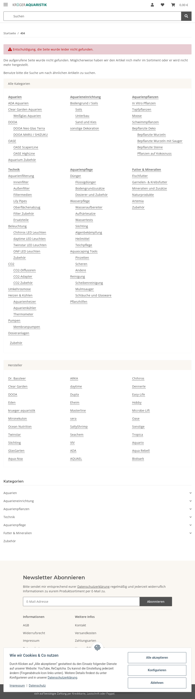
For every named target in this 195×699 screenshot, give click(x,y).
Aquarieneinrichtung (18, 501)
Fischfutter (140, 176)
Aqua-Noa (15, 459)
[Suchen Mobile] (92, 16)
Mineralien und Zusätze (149, 188)
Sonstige (138, 426)
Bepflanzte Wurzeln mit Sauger (159, 141)
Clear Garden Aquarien (25, 109)
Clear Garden (18, 386)
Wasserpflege (80, 201)
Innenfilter (21, 182)
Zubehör (19, 257)
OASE (12, 141)
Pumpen (14, 320)
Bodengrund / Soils (84, 103)
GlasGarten (16, 451)
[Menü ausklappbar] (5, 2)
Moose (137, 116)
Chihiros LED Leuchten (29, 232)
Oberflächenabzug (26, 207)
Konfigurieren (156, 670)
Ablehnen (156, 682)
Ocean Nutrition (20, 426)
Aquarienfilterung (21, 176)
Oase (136, 418)
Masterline (78, 410)
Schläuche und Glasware (93, 295)
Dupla (74, 394)
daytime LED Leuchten (29, 239)
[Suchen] (186, 16)
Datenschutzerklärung (63, 677)
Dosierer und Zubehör (91, 195)
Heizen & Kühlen (20, 295)
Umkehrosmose (19, 289)
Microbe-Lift (141, 410)
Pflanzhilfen (78, 302)
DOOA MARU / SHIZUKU (30, 135)
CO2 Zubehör (23, 283)
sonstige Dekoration (84, 128)
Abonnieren (155, 601)
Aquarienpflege (14, 525)
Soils (78, 109)
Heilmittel (82, 239)
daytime (76, 386)
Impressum (18, 685)
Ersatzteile (21, 220)
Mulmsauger (84, 289)
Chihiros (138, 378)
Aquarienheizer (24, 302)
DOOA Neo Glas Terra (29, 128)
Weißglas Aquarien (27, 116)
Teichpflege (83, 245)
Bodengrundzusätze (90, 188)
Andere (80, 270)
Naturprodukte (143, 195)
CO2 (11, 264)
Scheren (81, 264)
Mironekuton (17, 418)
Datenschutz (38, 685)
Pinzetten (82, 257)
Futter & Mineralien (17, 533)
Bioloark (138, 459)
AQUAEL (76, 459)
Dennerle (139, 386)
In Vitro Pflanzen (144, 103)
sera (73, 418)
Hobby (136, 402)
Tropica (137, 434)
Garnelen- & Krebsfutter (149, 182)
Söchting (81, 226)
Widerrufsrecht (34, 633)
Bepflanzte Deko (144, 128)
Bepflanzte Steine (150, 147)
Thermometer (23, 314)
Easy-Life (138, 394)
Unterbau (82, 116)
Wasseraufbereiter (88, 207)
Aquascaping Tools (84, 251)
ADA (73, 451)
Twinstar (14, 434)
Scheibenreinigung (89, 283)
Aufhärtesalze (85, 213)
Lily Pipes (20, 201)
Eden (12, 402)
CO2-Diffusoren (24, 270)
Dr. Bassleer (17, 378)
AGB (26, 625)
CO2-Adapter (22, 276)
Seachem (76, 434)
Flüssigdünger (85, 182)
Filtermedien (22, 195)
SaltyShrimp (79, 426)
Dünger (75, 176)
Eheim (74, 402)
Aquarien (10, 493)
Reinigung (77, 276)
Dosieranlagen (18, 333)
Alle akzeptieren (156, 657)
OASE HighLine (24, 153)
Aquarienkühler (24, 308)
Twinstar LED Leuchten (30, 245)
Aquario (138, 442)
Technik (9, 517)
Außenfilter (21, 188)
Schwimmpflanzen (145, 122)
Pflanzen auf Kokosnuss (154, 153)
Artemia (138, 201)
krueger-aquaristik (21, 410)
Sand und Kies (85, 122)
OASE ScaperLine (25, 147)
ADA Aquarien (18, 103)
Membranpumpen (26, 327)
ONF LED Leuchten (26, 251)
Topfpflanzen (141, 109)
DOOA (12, 122)
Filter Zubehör (23, 213)
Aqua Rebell (141, 451)
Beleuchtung (17, 226)
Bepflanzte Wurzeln (151, 135)
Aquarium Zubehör (22, 160)
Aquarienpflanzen (16, 509)
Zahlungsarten (85, 640)
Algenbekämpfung (88, 232)
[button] (152, 4)
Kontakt (80, 625)
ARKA (74, 378)
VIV (72, 442)
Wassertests (84, 220)
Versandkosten (85, 633)
